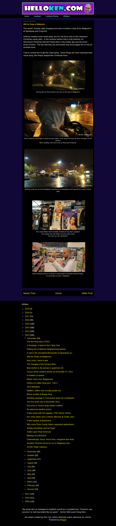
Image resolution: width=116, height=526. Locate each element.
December (32, 338)
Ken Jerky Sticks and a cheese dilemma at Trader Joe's (50, 417)
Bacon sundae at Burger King (39, 394)
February (31, 485)
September (32, 459)
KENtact (66, 16)
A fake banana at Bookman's (39, 420)
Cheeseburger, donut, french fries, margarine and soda (50, 439)
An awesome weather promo (39, 409)
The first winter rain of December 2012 (43, 402)
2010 (27, 498)
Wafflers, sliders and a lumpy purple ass (44, 390)
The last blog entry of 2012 (38, 341)
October (31, 455)
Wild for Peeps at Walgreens (39, 357)
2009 (27, 501)
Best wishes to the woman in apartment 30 (45, 368)
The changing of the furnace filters (41, 364)
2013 (27, 331)
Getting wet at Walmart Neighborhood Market (46, 349)
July (29, 467)
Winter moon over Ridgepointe (40, 379)
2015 (27, 324)
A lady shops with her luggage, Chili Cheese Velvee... (49, 413)
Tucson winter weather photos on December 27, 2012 (50, 372)
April (29, 478)
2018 (27, 312)
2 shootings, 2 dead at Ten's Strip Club (43, 345)
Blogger (63, 520)
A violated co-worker (35, 375)
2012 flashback (33, 387)
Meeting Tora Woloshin (36, 435)
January (31, 489)
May (29, 474)
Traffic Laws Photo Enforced (39, 432)
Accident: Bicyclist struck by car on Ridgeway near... (49, 443)
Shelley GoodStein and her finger (41, 428)
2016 (27, 320)
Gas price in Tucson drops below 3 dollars (45, 405)
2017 (27, 316)
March (30, 482)
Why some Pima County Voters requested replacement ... (51, 424)
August (30, 463)
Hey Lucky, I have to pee (37, 360)
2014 (27, 327)
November (32, 451)
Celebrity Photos (52, 16)
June (29, 470)
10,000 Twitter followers (37, 447)
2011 (27, 494)
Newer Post (29, 293)
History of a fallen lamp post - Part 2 (42, 383)
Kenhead (37, 16)
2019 (27, 309)
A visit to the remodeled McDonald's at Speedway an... (50, 353)
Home (27, 16)
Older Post (87, 293)
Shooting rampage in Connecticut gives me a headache (50, 398)
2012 (27, 335)
